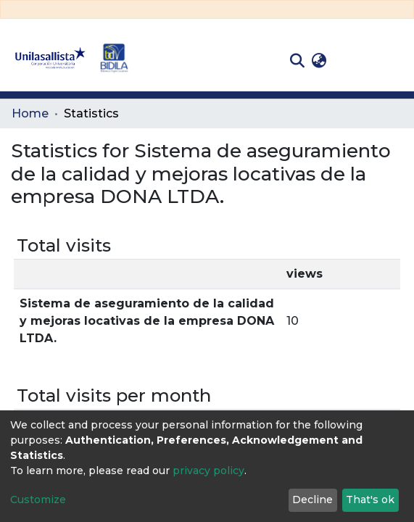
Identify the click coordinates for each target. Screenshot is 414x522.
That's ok (370, 499)
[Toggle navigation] (392, 61)
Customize (38, 499)
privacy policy (208, 470)
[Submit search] (297, 61)
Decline (312, 499)
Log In (353, 60)
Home (30, 113)
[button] (319, 61)
